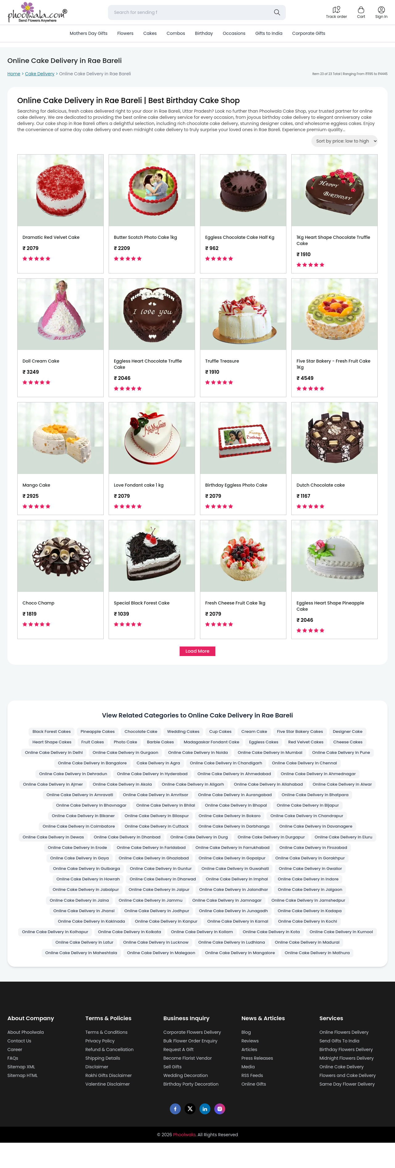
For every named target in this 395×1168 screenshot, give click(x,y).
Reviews (250, 1066)
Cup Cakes (222, 733)
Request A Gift (179, 1075)
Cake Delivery (39, 74)
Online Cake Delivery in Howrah (315, 889)
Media (248, 1092)
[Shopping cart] (361, 12)
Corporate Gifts (308, 33)
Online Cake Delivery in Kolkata (85, 956)
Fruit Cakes (87, 745)
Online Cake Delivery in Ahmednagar (86, 789)
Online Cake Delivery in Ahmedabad (321, 778)
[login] (381, 12)
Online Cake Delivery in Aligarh (316, 789)
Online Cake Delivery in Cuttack (323, 833)
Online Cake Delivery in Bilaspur (312, 822)
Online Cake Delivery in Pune (84, 767)
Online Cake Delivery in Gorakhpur (240, 878)
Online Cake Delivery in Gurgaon (157, 756)
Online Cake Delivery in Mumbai (310, 756)
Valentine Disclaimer (107, 1109)
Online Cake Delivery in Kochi (233, 944)
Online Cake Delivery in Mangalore (242, 978)
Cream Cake (257, 733)
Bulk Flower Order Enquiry (191, 1066)
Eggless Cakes (267, 745)
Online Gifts (253, 1109)
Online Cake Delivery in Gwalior (238, 889)
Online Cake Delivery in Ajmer (168, 789)
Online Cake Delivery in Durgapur (161, 856)
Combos (176, 33)
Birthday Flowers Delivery (346, 1075)
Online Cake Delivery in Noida (234, 756)
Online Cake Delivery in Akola (241, 789)
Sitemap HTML (22, 1101)
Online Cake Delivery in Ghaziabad (73, 878)
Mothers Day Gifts (88, 33)
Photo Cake (121, 745)
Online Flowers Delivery (343, 1057)
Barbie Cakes (158, 745)
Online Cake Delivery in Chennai (69, 778)
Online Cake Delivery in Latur (78, 967)
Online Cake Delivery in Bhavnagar (246, 811)
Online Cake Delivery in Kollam (162, 956)
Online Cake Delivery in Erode (309, 856)
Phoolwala (184, 1160)
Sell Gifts (173, 1092)
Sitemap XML (21, 1092)
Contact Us (19, 1066)
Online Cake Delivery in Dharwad (81, 900)
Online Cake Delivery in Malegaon (159, 978)
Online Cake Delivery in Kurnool (309, 956)
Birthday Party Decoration (191, 1109)
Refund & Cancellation (109, 1075)
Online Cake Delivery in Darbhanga (75, 845)
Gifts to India (268, 33)
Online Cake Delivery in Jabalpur (313, 900)
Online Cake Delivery (341, 1092)
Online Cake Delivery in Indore (235, 900)
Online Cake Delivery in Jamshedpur (241, 922)
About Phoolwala (25, 1057)
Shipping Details (102, 1083)
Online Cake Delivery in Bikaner (234, 822)
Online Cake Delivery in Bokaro (71, 833)
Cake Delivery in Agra (231, 767)
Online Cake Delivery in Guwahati (158, 889)
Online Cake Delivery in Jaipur (79, 911)
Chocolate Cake (138, 733)
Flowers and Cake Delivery (347, 1101)
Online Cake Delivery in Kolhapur (310, 944)
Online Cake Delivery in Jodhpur (75, 933)
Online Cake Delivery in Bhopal (81, 822)
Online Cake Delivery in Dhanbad (322, 845)
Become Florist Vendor (188, 1083)
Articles (249, 1075)
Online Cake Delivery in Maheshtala (73, 978)
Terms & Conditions (106, 1057)
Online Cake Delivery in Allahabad (80, 800)
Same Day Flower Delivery (347, 1109)
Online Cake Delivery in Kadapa (238, 933)
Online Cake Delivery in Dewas (244, 845)
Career (14, 1075)
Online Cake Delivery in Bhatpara (163, 811)
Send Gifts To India (339, 1066)
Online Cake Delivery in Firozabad (247, 867)
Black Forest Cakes (43, 733)
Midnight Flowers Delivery (346, 1083)
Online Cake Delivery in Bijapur (158, 822)
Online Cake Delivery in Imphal (160, 900)
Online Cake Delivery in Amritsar (316, 800)
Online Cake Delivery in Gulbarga (323, 878)
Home (13, 74)
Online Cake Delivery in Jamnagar (154, 922)
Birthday (204, 33)
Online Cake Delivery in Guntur (79, 889)
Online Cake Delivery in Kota (235, 956)
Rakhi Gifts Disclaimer (108, 1101)
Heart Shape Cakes (44, 745)
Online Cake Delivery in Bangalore (161, 767)
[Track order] (336, 12)
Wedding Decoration (186, 1101)
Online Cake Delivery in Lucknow (153, 967)
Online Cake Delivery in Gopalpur (157, 878)
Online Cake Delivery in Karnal (159, 944)
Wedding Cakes (182, 733)
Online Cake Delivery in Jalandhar (159, 911)
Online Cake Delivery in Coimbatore (240, 833)
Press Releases (257, 1083)
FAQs (12, 1083)
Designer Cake (356, 733)
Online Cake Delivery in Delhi (81, 756)
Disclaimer (96, 1092)
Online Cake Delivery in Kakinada (318, 933)
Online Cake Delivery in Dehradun (150, 778)
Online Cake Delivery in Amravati (236, 800)
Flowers (125, 33)
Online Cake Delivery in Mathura (325, 978)
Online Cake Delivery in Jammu (73, 922)
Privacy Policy (100, 1066)
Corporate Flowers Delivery (192, 1057)
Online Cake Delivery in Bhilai (325, 811)
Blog (246, 1057)
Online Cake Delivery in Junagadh (157, 933)
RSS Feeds (252, 1101)
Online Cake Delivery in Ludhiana (233, 967)
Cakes (149, 33)
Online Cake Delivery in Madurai (313, 967)
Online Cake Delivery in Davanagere (162, 845)
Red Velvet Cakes (312, 745)
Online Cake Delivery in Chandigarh (303, 767)
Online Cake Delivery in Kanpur (83, 944)
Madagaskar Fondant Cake (212, 745)
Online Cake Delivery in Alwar (158, 800)
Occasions (234, 33)
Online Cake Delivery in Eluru (237, 856)
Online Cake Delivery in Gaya (325, 867)
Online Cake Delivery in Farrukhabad (162, 867)
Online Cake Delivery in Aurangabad (77, 811)
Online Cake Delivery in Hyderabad (234, 778)
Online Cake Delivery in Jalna (316, 911)
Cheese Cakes (356, 745)
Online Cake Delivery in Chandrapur (153, 833)
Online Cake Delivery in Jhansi (323, 922)
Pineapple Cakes (92, 733)
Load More (197, 651)
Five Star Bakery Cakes (305, 733)
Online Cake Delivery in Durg (84, 856)
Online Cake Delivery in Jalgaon (240, 911)
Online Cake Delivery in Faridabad (75, 867)
